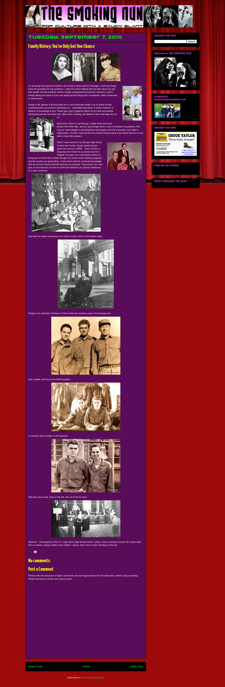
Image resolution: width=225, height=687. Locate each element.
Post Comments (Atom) (92, 677)
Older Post (137, 666)
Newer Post (35, 666)
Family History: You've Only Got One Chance (61, 46)
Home (86, 666)
